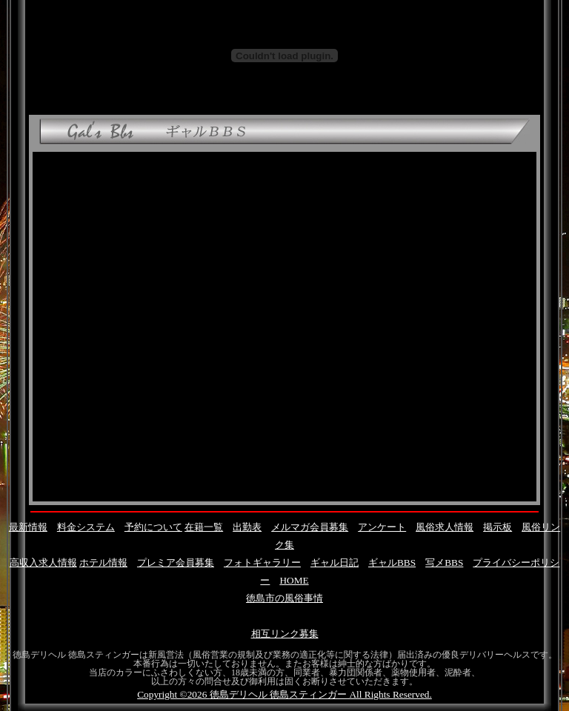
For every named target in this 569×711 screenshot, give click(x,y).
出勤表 (247, 527)
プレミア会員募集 (175, 562)
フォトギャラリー (262, 562)
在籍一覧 (203, 527)
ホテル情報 (103, 562)
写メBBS (444, 562)
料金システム (86, 527)
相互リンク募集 (285, 633)
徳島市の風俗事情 (284, 598)
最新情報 (28, 527)
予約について (153, 527)
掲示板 (497, 527)
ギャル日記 (334, 562)
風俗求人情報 (444, 527)
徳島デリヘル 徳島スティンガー (278, 694)
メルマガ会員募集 (309, 527)
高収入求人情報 (43, 562)
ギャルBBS (392, 562)
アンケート (382, 527)
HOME (293, 580)
